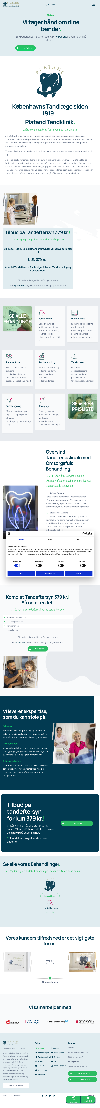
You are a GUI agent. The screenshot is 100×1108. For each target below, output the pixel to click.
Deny (21, 573)
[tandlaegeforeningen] (32, 1020)
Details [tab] (50, 539)
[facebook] (43, 1096)
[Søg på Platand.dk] (16, 1085)
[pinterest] (54, 1096)
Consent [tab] (21, 539)
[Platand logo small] (11, 3)
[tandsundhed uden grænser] (85, 1020)
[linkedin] (50, 1096)
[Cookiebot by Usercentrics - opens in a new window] (83, 533)
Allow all (79, 573)
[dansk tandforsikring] (57, 1020)
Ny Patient (60, 36)
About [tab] (79, 539)
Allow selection (50, 573)
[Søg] (5, 1085)
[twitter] (46, 1096)
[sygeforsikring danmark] (12, 1020)
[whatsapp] (57, 1096)
